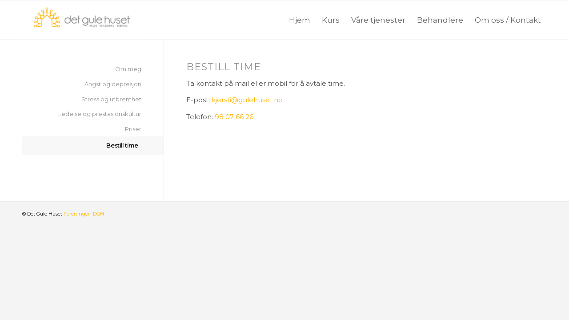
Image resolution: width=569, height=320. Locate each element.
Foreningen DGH (84, 214)
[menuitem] (299, 20)
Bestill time (122, 145)
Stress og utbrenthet (111, 99)
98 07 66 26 (234, 116)
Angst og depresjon (112, 84)
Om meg (128, 68)
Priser (133, 128)
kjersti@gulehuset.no (247, 100)
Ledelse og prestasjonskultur (99, 113)
